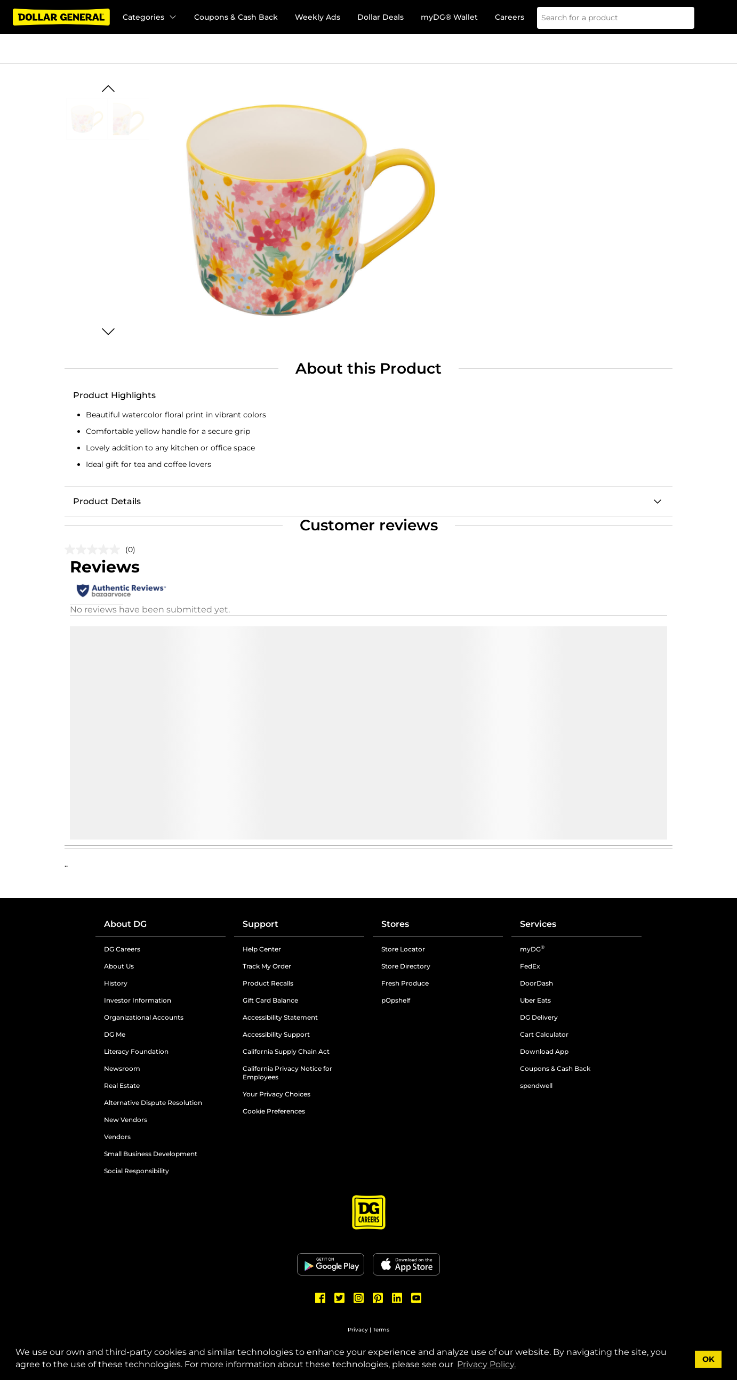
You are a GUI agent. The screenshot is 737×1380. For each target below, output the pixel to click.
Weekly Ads (317, 17)
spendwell (536, 1086)
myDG (532, 949)
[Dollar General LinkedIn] (397, 1298)
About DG (125, 924)
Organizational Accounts (143, 1017)
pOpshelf (395, 1000)
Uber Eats (535, 1000)
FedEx (530, 966)
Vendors (117, 1137)
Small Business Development (150, 1154)
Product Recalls (268, 983)
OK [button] (708, 1359)
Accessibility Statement (280, 1017)
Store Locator (403, 949)
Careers (509, 17)
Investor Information (137, 1000)
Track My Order (267, 966)
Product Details (107, 501)
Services (538, 924)
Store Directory (405, 966)
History (115, 983)
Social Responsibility (136, 1171)
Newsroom (122, 1068)
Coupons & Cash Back (236, 17)
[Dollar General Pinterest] (378, 1298)
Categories (150, 17)
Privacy (358, 1329)
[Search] (679, 18)
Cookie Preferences (274, 1111)
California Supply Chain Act (286, 1051)
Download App (544, 1051)
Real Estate (122, 1086)
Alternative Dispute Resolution (153, 1103)
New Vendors (125, 1120)
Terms (381, 1329)
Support (260, 924)
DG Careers (122, 949)
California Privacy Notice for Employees (287, 1072)
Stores (395, 924)
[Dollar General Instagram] (359, 1298)
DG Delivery (539, 1017)
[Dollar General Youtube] (416, 1298)
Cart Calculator (544, 1034)
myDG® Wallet (449, 17)
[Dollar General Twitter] (339, 1298)
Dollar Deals (380, 17)
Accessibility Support (276, 1034)
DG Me (114, 1034)
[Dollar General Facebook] (320, 1298)
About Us (119, 966)
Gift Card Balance (270, 1000)
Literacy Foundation (136, 1051)
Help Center (262, 949)
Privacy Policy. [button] (486, 1364)
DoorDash (536, 983)
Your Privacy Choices (276, 1094)
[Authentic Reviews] (121, 591)
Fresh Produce (405, 983)
